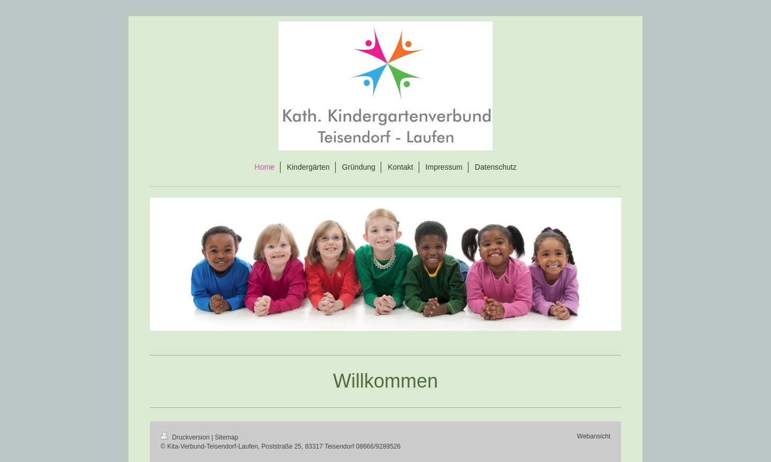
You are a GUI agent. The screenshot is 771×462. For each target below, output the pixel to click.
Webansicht (593, 436)
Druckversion (186, 437)
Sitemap (226, 437)
